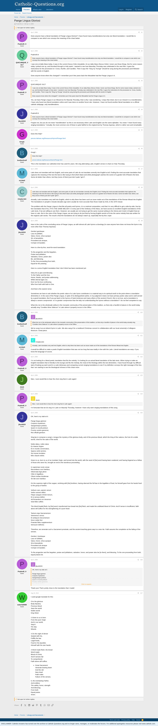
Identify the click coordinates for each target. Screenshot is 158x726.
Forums (27, 9)
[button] (43, 9)
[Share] (138, 32)
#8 (142, 187)
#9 (142, 220)
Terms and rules (115, 720)
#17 (141, 593)
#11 (141, 335)
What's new (37, 9)
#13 (141, 375)
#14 (141, 394)
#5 (142, 130)
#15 (141, 412)
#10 (141, 312)
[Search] (139, 9)
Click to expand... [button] (86, 584)
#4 (142, 109)
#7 (142, 169)
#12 (141, 357)
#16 (141, 560)
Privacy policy (125, 720)
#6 (142, 148)
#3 (142, 80)
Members (49, 9)
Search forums (27, 13)
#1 (142, 32)
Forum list (17, 13)
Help (133, 720)
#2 (142, 51)
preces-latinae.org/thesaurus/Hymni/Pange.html (48, 138)
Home (18, 9)
